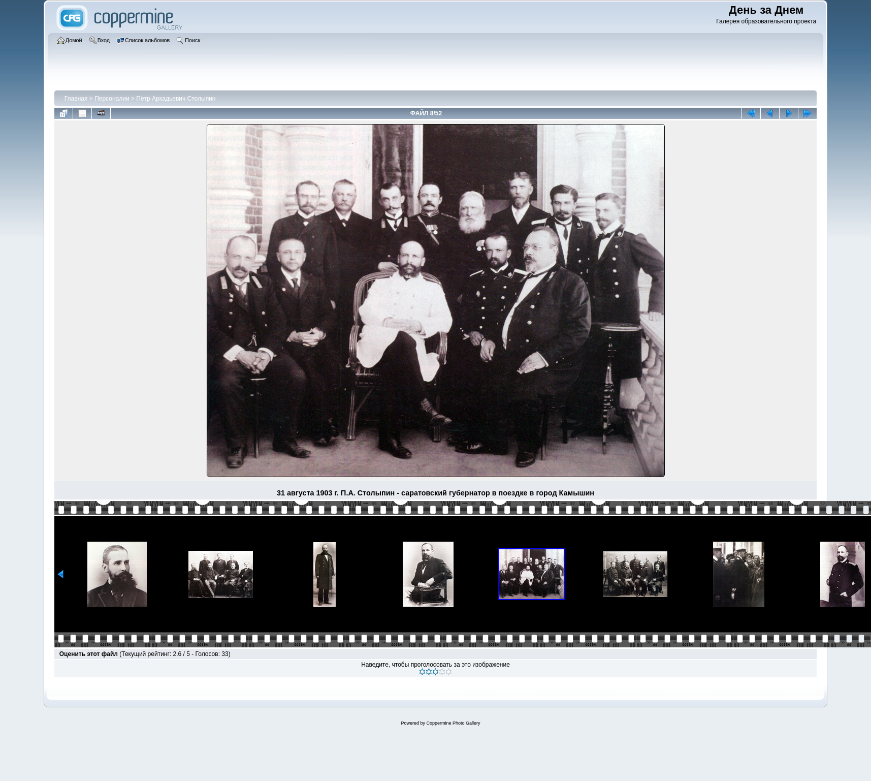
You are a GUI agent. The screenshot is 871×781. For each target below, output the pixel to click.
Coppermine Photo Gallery (453, 723)
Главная (76, 98)
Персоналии (112, 98)
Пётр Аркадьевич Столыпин (175, 98)
